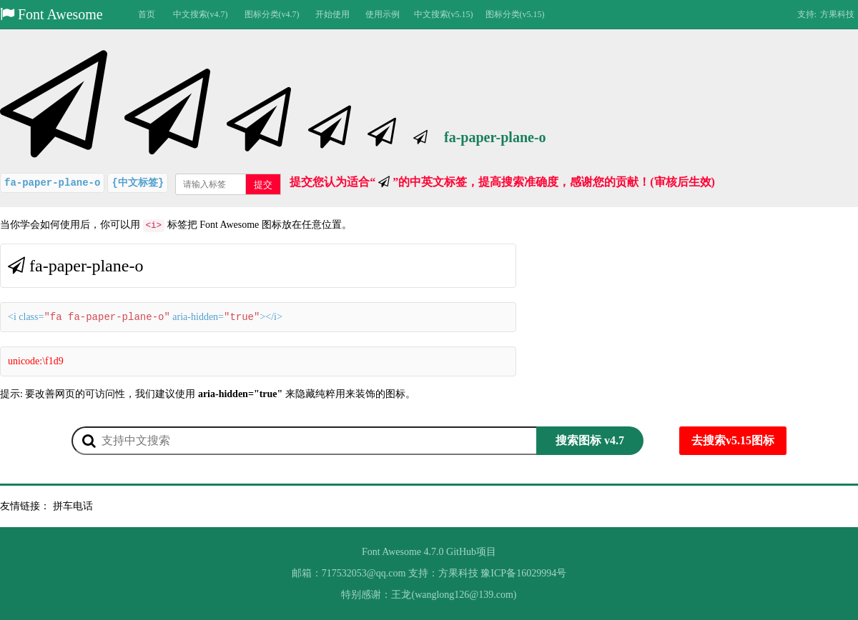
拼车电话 (73, 506)
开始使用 (332, 14)
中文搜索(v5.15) (443, 14)
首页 (146, 14)
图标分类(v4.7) (272, 14)
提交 (263, 184)
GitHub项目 (471, 551)
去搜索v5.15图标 (732, 440)
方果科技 (837, 14)
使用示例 (382, 14)
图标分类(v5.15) (515, 14)
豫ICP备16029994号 (523, 573)
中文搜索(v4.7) (200, 14)
